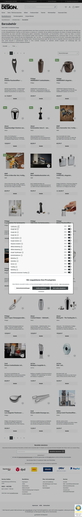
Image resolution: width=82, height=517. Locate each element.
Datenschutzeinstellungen (23, 288)
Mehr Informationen (64, 284)
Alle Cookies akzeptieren (59, 288)
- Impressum (41, 291)
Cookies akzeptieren (41, 288)
